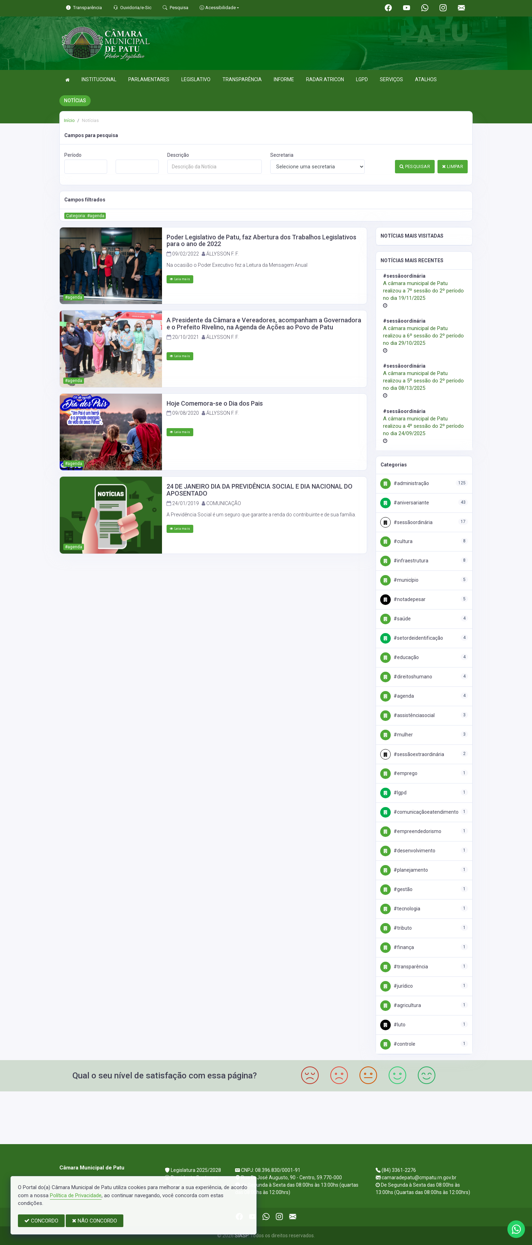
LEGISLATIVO (195, 79)
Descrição (178, 155)
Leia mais (180, 279)
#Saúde (395, 618)
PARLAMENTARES (148, 79)
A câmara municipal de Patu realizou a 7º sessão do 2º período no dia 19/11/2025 (423, 290)
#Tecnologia (400, 908)
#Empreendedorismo (410, 831)
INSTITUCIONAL (99, 79)
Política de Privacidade (76, 1195)
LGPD (362, 79)
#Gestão (396, 889)
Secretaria (281, 155)
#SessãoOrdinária (406, 522)
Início (69, 120)
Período (73, 155)
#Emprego (398, 773)
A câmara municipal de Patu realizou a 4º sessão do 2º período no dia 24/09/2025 (423, 426)
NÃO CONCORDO (94, 1221)
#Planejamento (404, 870)
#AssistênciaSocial (407, 715)
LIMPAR (452, 166)
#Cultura (396, 541)
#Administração (404, 483)
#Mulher (396, 734)
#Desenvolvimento (407, 850)
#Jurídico (396, 986)
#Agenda (397, 696)
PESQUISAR (415, 166)
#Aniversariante (404, 502)
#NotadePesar (403, 599)
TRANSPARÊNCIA (242, 79)
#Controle (397, 1044)
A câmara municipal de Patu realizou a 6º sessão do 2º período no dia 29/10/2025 (423, 335)
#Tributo (396, 928)
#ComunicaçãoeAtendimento (419, 812)
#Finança (397, 947)
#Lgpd (393, 792)
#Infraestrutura (404, 560)
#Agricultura (400, 1005)
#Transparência (404, 966)
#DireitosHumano (406, 676)
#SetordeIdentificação (411, 638)
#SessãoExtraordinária (412, 754)
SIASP (241, 1235)
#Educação (399, 657)
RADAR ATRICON (325, 79)
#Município (399, 580)
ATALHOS (426, 79)
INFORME (284, 79)
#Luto (393, 1024)
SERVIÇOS (391, 79)
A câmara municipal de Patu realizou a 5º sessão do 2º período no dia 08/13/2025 (423, 380)
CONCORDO (41, 1221)
